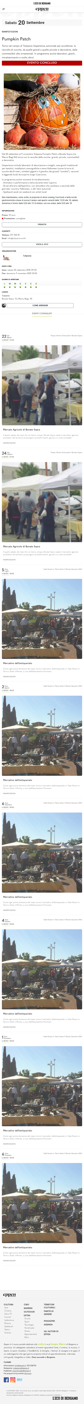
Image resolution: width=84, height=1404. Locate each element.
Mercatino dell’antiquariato (17, 663)
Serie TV (8, 1314)
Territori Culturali (49, 1306)
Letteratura (9, 1320)
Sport (26, 1322)
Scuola (27, 1319)
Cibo (26, 1305)
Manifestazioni (10, 32)
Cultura (8, 1305)
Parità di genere (49, 1312)
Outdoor (29, 1312)
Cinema (7, 1311)
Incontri (7, 1317)
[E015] (19, 1380)
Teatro (7, 1330)
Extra (27, 1316)
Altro (26, 1337)
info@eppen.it (20, 1366)
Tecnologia (29, 1325)
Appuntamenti (30, 1334)
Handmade (29, 1328)
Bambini (28, 1308)
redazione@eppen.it (21, 1368)
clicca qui (27, 1373)
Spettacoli (8, 1327)
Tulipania (6, 296)
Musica (7, 1323)
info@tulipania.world (17, 238)
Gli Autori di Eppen (51, 1333)
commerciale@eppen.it (21, 1371)
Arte (6, 1308)
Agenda (48, 1325)
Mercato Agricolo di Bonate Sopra (21, 430)
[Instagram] (12, 1380)
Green (27, 1331)
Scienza (7, 1333)
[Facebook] (6, 1380)
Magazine (49, 1321)
